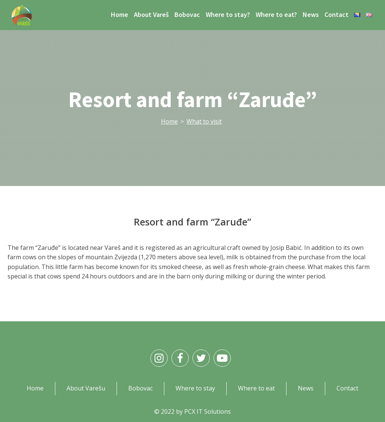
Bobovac (187, 14)
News (311, 14)
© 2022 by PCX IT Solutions (192, 411)
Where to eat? (276, 14)
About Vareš (151, 14)
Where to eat (256, 388)
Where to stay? (228, 14)
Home (119, 14)
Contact (336, 14)
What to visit (204, 121)
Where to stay (195, 388)
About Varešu (86, 388)
